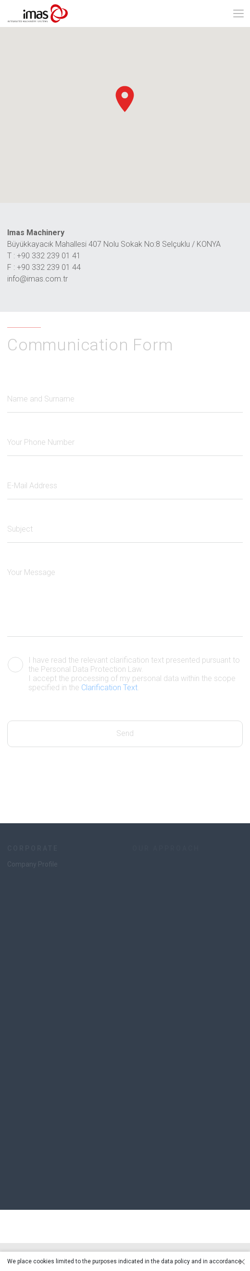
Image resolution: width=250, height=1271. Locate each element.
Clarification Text (109, 687)
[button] (124, 99)
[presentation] (80, 766)
